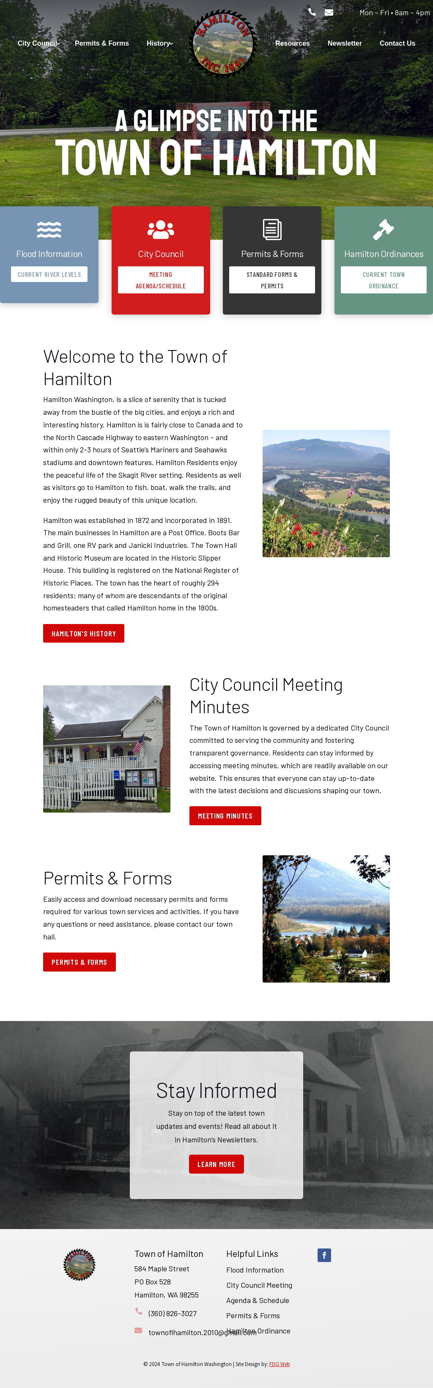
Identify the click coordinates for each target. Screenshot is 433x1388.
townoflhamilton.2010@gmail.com (202, 1332)
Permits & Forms (102, 43)
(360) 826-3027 (173, 1313)
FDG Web (279, 1364)
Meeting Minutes (225, 815)
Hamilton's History (84, 633)
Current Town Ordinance (384, 280)
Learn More (216, 1164)
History (158, 43)
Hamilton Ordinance (258, 1330)
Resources (292, 43)
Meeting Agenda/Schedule (161, 280)
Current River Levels (49, 274)
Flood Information (255, 1269)
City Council (37, 43)
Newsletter (345, 43)
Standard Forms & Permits (272, 280)
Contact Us (397, 43)
